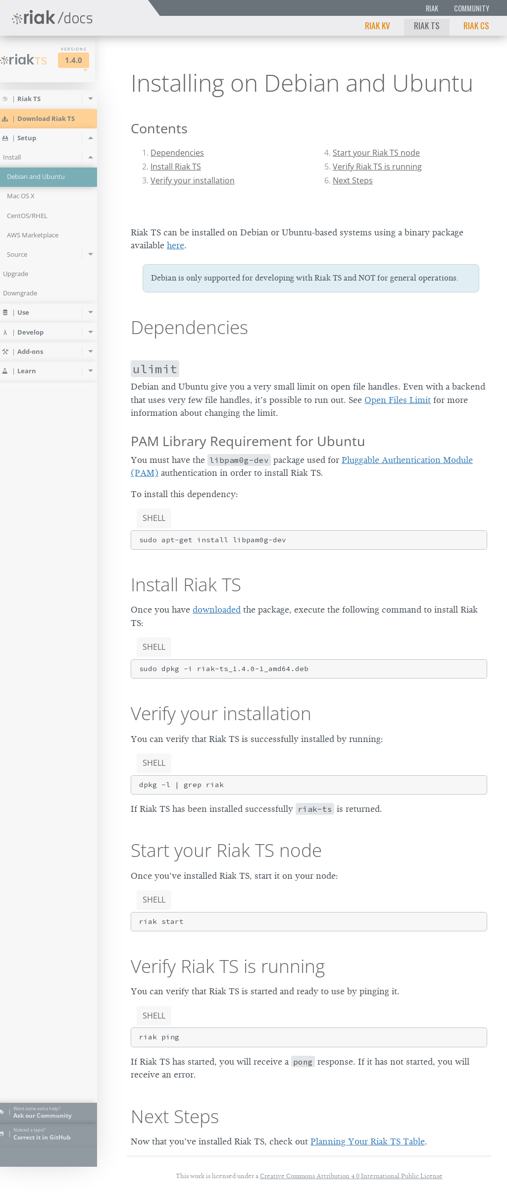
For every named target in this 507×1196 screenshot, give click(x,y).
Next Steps (353, 180)
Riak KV (377, 25)
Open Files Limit (397, 400)
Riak (432, 8)
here (175, 245)
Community (471, 8)
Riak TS (427, 25)
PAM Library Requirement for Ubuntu (248, 441)
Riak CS (476, 25)
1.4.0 (87, 60)
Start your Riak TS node (376, 152)
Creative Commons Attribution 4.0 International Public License (351, 1176)
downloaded (217, 610)
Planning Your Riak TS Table (367, 1141)
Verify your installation (193, 180)
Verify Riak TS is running (377, 166)
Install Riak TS (176, 166)
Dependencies (177, 152)
